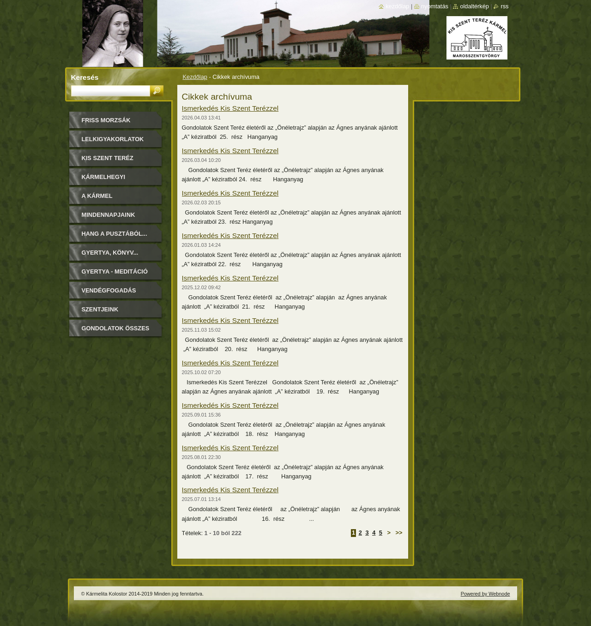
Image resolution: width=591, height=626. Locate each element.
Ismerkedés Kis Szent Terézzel (230, 108)
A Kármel (97, 195)
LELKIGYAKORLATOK (113, 139)
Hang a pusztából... (114, 233)
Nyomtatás (434, 6)
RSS (504, 6)
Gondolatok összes (116, 328)
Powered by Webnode (485, 593)
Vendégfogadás (109, 290)
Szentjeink (100, 309)
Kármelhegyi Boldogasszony (109, 180)
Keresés (85, 77)
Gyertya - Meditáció (115, 271)
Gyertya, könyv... (110, 252)
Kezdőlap (195, 76)
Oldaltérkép (474, 6)
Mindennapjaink (108, 214)
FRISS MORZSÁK (106, 120)
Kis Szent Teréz (107, 158)
